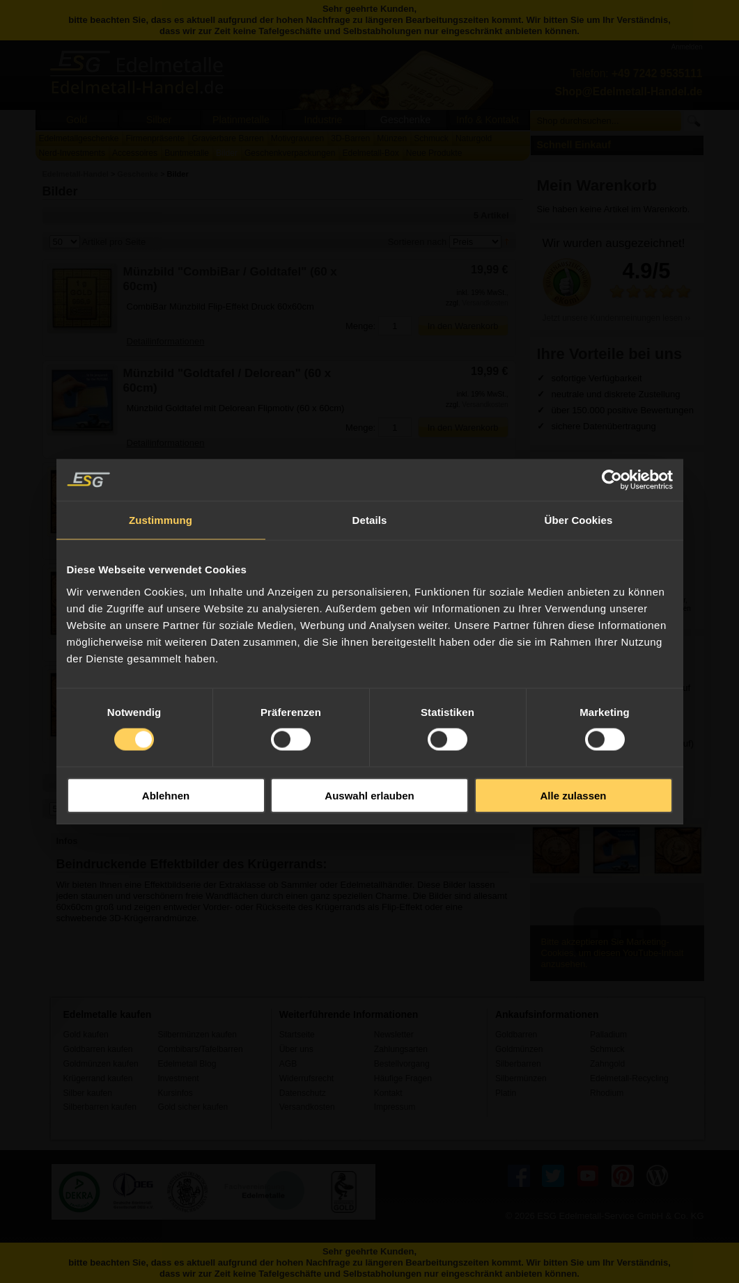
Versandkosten (485, 303)
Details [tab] (369, 520)
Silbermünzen (521, 1078)
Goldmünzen (519, 1049)
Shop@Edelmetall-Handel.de (629, 91)
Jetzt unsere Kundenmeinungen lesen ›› (617, 318)
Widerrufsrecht (306, 1078)
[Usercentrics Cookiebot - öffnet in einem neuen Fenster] (612, 480)
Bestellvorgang (402, 1064)
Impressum (395, 1107)
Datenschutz (302, 1093)
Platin (505, 1093)
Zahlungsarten (401, 1049)
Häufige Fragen (403, 1078)
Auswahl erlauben (369, 795)
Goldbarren (516, 1034)
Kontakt (388, 1093)
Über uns (296, 1049)
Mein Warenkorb (597, 185)
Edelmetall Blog (187, 1064)
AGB (288, 1064)
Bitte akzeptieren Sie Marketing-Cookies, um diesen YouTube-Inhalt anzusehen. (612, 953)
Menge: (360, 326)
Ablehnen (165, 795)
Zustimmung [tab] (160, 520)
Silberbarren (518, 1064)
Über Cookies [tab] (579, 520)
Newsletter (394, 1034)
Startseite (297, 1034)
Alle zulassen (573, 795)
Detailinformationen (166, 341)
